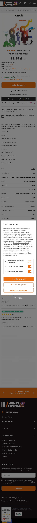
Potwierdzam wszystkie (18, 279)
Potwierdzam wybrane (18, 285)
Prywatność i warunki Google (21, 243)
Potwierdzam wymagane (18, 290)
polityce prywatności (16, 239)
